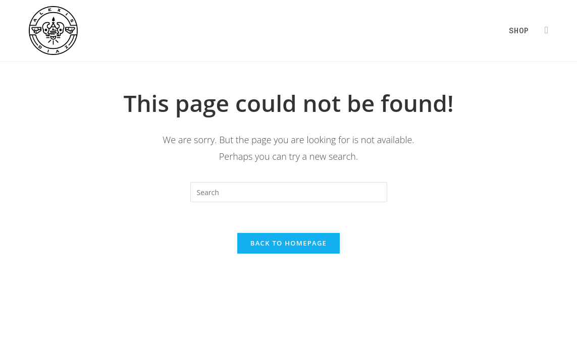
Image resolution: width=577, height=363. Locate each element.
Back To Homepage (288, 243)
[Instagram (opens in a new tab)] (546, 30)
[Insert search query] (288, 192)
